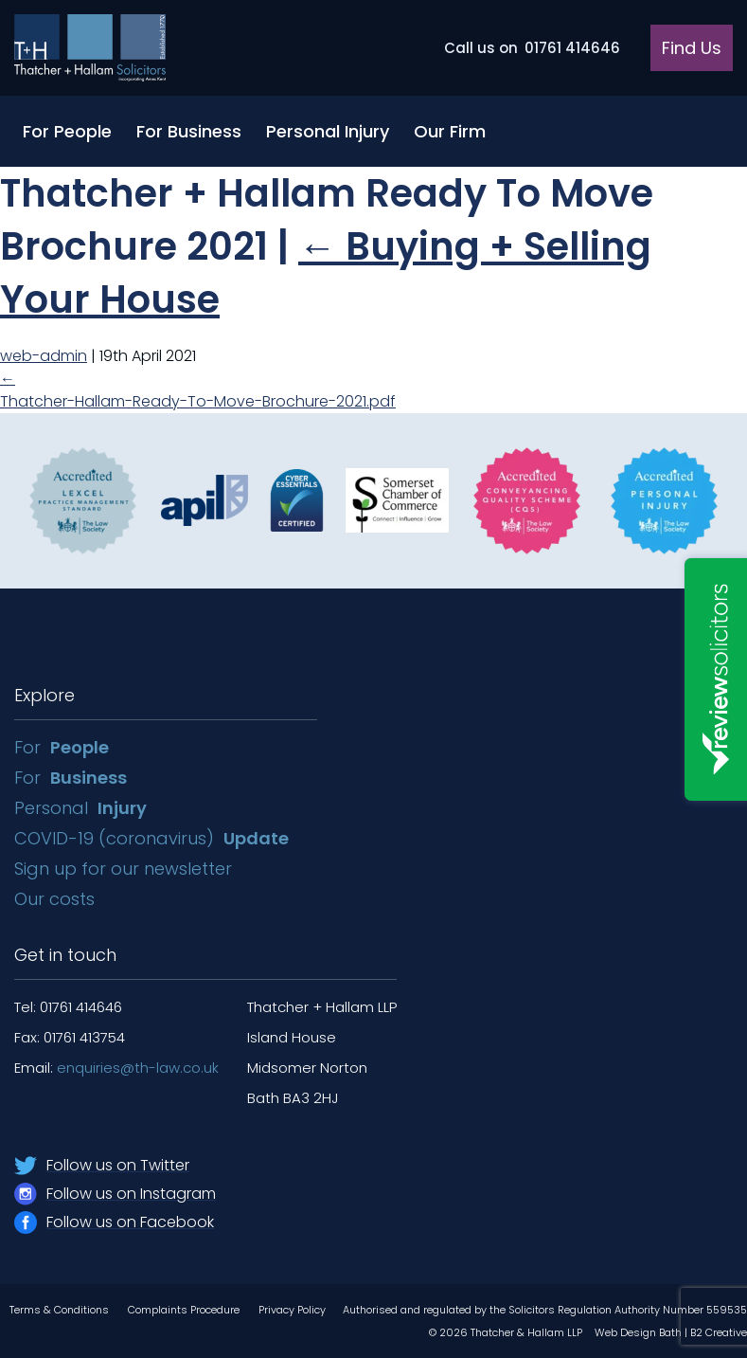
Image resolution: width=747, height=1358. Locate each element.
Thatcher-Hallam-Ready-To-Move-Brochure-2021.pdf (198, 401)
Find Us (691, 48)
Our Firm (450, 131)
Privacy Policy (292, 1309)
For (61, 747)
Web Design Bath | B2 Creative (671, 1332)
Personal (80, 808)
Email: (116, 1067)
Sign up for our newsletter (125, 868)
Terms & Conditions (59, 1309)
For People (67, 131)
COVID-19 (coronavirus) (151, 838)
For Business (188, 131)
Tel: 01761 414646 (68, 1007)
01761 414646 (532, 48)
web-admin (43, 356)
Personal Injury (327, 131)
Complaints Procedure (184, 1309)
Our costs (56, 899)
